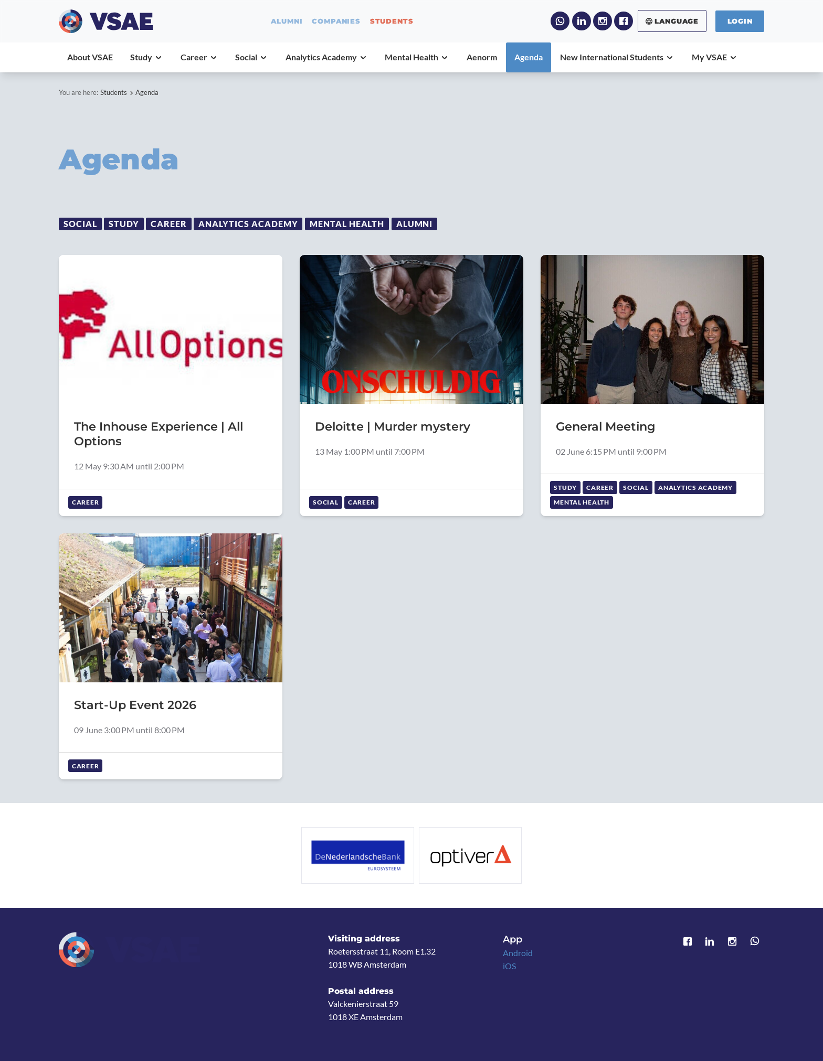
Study (124, 224)
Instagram (602, 21)
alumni (286, 21)
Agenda (147, 92)
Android (518, 953)
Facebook (623, 21)
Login (740, 21)
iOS (509, 966)
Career (169, 224)
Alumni (414, 224)
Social (80, 224)
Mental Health (347, 224)
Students (113, 92)
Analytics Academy (248, 224)
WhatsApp (560, 21)
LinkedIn (581, 21)
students (392, 21)
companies (336, 21)
